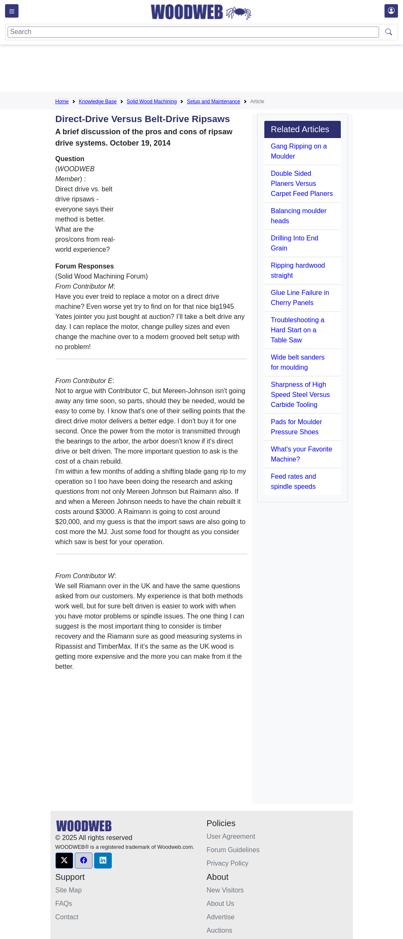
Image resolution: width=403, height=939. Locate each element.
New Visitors (225, 890)
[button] (64, 861)
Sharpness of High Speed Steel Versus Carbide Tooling (300, 394)
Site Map (68, 890)
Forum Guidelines (233, 849)
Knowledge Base (98, 101)
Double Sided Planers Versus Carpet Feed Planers (302, 183)
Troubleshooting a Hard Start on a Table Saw (298, 330)
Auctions (219, 930)
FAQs (63, 903)
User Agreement (231, 836)
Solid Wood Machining (152, 101)
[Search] (193, 32)
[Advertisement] (208, 70)
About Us (220, 903)
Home (62, 101)
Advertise (221, 917)
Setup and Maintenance (213, 101)
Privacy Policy (228, 863)
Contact (67, 917)
